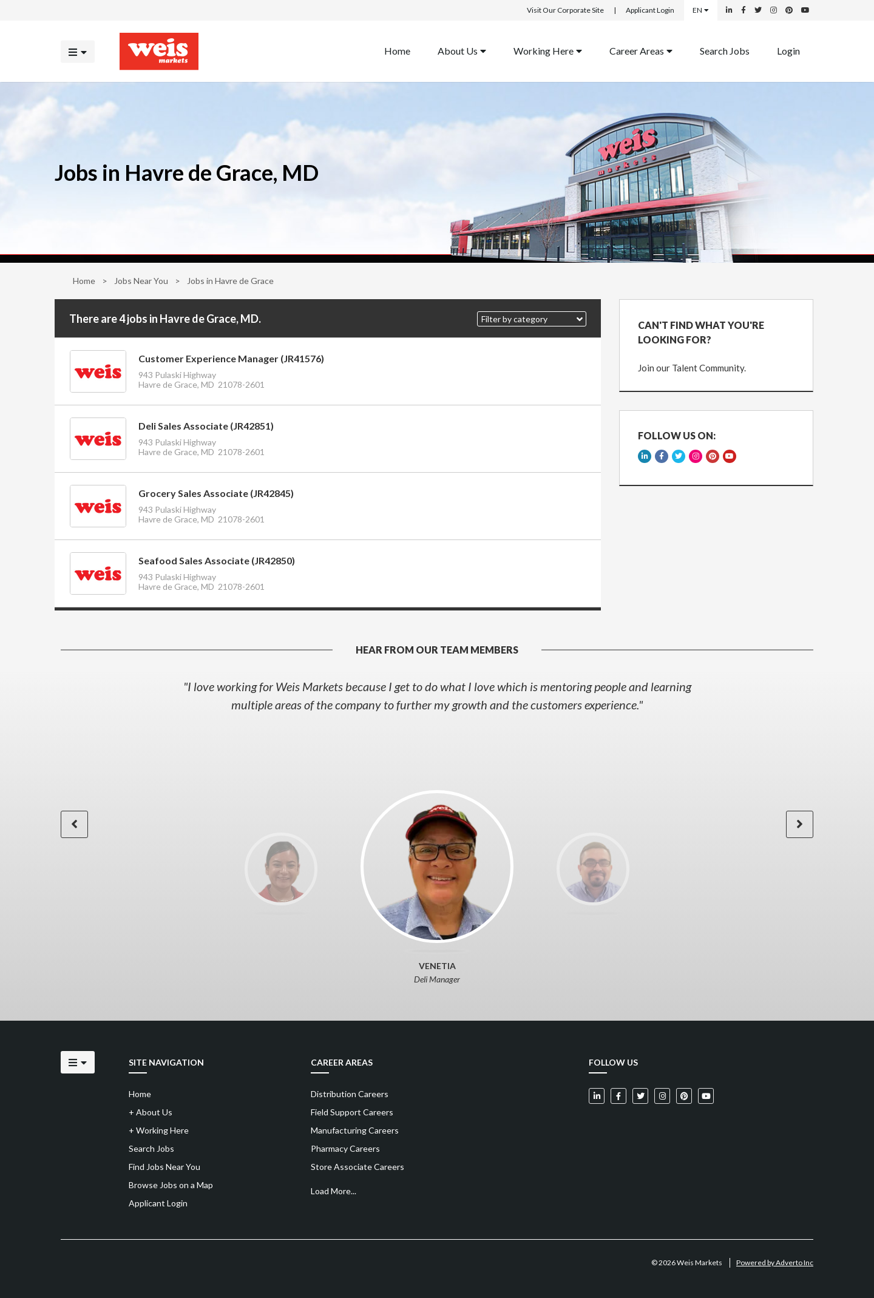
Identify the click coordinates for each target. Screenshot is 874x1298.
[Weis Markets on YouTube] (805, 10)
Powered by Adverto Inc (774, 1262)
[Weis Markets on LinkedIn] (729, 10)
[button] (531, 318)
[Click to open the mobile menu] (78, 51)
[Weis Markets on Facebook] (743, 10)
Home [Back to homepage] (397, 50)
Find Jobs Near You (164, 1166)
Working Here (547, 50)
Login (788, 50)
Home (84, 280)
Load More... (333, 1191)
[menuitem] (397, 51)
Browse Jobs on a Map (171, 1185)
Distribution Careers (349, 1094)
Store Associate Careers (357, 1166)
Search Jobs (725, 50)
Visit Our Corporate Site (565, 10)
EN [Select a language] (701, 10)
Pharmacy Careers (345, 1148)
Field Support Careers (352, 1112)
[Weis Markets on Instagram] (774, 10)
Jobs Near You (141, 280)
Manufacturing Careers (355, 1130)
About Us (462, 50)
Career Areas (640, 50)
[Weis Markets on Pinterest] (789, 10)
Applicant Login (650, 10)
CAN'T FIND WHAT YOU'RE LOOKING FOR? (701, 332)
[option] (437, 695)
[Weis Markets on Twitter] (758, 10)
